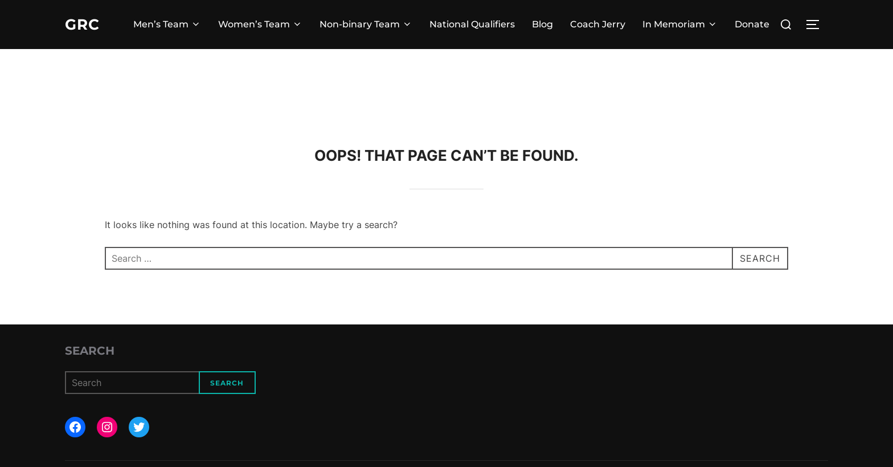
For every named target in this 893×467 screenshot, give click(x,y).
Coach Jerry (597, 24)
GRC (82, 24)
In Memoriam (680, 24)
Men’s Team (167, 24)
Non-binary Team (365, 24)
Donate (752, 24)
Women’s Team (260, 24)
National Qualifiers (472, 24)
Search (89, 351)
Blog (542, 24)
